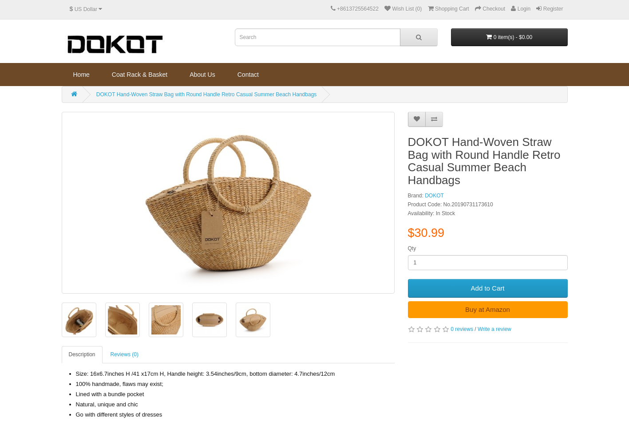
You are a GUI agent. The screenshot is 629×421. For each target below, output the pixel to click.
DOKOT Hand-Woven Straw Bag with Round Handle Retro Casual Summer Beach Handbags (206, 94)
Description (82, 354)
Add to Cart (488, 288)
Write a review (494, 329)
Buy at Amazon (487, 309)
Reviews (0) (124, 354)
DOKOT (434, 196)
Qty (412, 248)
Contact (248, 74)
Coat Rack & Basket (139, 74)
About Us (202, 74)
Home (81, 74)
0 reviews (462, 329)
